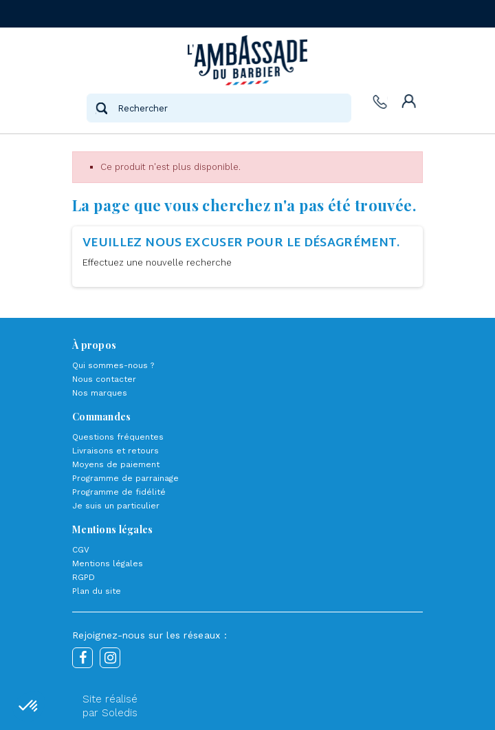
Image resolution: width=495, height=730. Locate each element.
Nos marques (99, 393)
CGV (80, 550)
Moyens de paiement (116, 464)
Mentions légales (107, 563)
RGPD (83, 577)
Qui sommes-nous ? (113, 365)
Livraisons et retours (115, 450)
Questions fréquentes (118, 437)
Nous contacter (104, 379)
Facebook (82, 657)
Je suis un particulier (116, 506)
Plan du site (96, 591)
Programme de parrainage (125, 478)
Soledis (120, 713)
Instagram (110, 657)
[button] (28, 706)
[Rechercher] (219, 108)
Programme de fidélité (119, 492)
